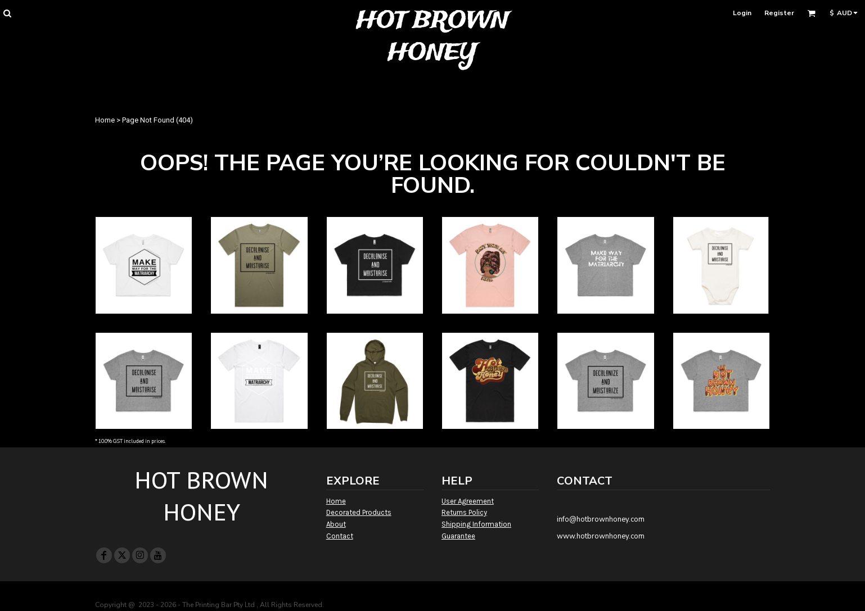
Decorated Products (358, 512)
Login (742, 12)
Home (105, 120)
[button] (7, 13)
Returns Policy (464, 512)
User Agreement (467, 501)
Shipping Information (476, 524)
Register (779, 12)
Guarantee (458, 536)
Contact (339, 536)
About (336, 524)
